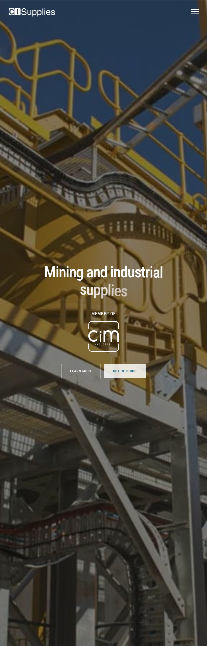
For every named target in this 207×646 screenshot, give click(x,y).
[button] (195, 11)
